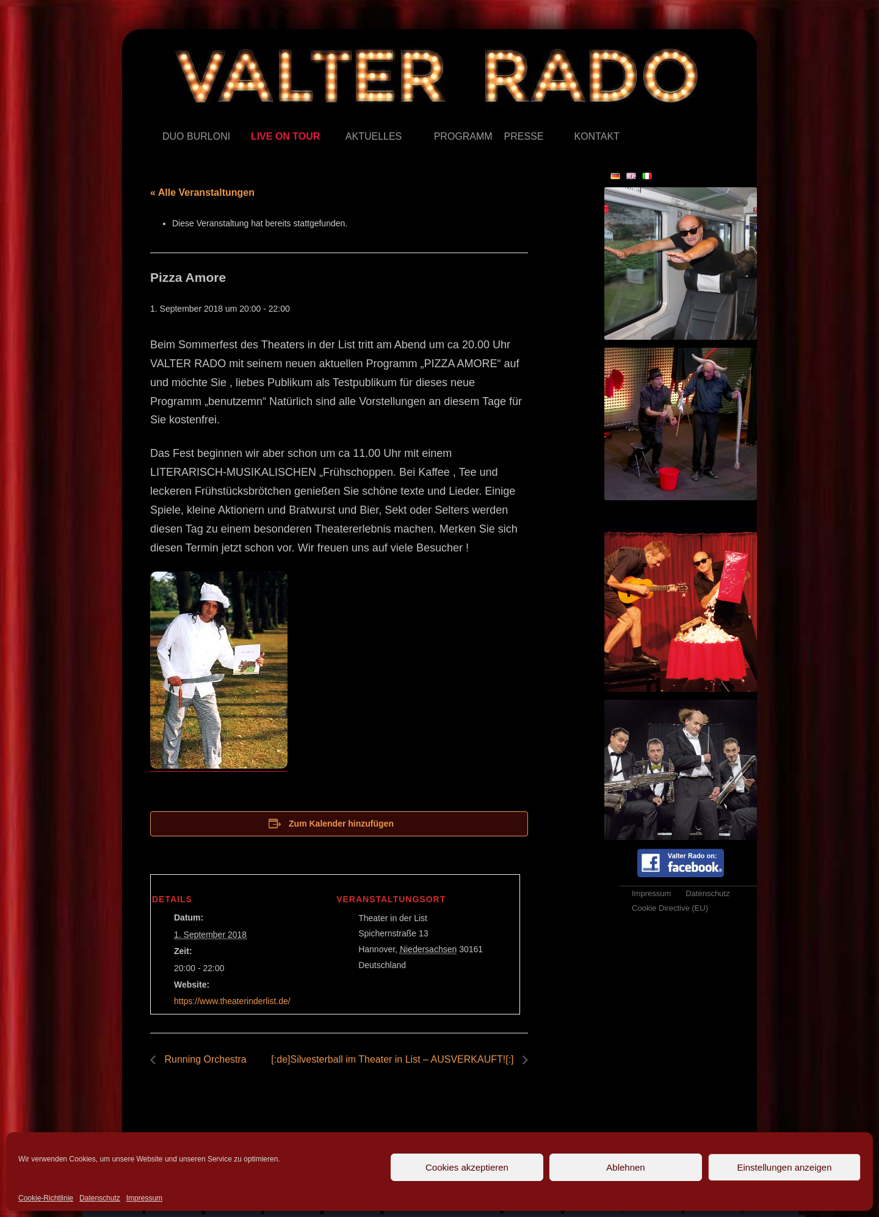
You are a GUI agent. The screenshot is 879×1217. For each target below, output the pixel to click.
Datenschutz (99, 1198)
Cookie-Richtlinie (45, 1198)
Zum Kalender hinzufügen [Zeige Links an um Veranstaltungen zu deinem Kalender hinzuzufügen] (341, 823)
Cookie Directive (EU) (670, 908)
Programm (434, 118)
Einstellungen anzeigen (784, 1167)
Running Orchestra (204, 1059)
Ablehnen (625, 1167)
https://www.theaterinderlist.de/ (232, 1001)
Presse (504, 118)
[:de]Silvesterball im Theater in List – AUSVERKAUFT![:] (393, 1059)
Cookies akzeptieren (466, 1167)
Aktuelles (345, 118)
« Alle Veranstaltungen (202, 192)
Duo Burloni (162, 118)
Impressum (144, 1198)
